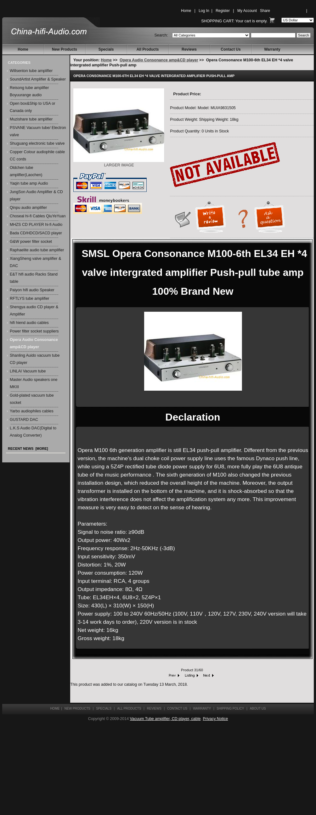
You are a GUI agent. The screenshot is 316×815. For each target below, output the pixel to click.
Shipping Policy (230, 708)
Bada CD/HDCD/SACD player (36, 233)
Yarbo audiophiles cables (32, 411)
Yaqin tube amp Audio (29, 183)
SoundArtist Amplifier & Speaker (38, 79)
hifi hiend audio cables (29, 323)
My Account (247, 10)
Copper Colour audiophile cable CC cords (37, 155)
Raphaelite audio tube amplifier (37, 250)
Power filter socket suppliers (34, 331)
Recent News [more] (28, 448)
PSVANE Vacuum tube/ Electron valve (38, 131)
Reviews (189, 49)
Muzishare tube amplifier (31, 119)
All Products (148, 49)
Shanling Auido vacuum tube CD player (34, 359)
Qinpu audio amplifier (28, 207)
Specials (106, 49)
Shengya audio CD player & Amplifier (34, 310)
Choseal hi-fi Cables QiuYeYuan (37, 216)
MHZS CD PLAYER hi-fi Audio (36, 224)
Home (186, 10)
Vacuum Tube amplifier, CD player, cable (165, 719)
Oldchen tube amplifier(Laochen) (26, 171)
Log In (204, 10)
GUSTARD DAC (24, 419)
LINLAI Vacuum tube (28, 371)
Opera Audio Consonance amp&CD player (159, 60)
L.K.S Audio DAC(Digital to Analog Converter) (33, 432)
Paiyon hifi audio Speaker (32, 290)
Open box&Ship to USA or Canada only (32, 107)
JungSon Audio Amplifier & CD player (36, 195)
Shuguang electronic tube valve (37, 143)
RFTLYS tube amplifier (29, 298)
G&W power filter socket (31, 241)
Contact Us (230, 49)
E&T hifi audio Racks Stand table (34, 278)
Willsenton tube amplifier (31, 71)
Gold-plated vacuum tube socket (32, 399)
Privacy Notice (215, 719)
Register (223, 10)
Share (265, 10)
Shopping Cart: (217, 21)
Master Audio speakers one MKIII (33, 383)
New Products (64, 49)
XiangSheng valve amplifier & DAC (35, 262)
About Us (258, 708)
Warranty (272, 49)
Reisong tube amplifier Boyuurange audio (29, 91)
